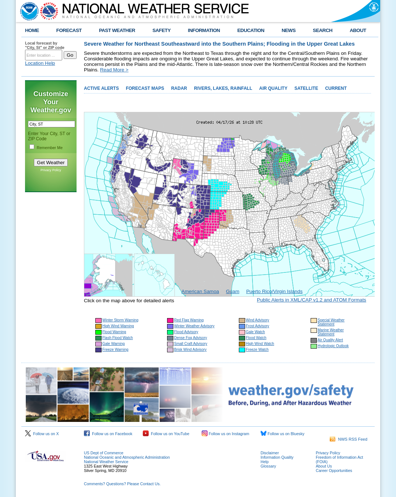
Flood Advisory (186, 332)
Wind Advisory (257, 320)
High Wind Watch (260, 344)
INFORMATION (204, 30)
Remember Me (50, 147)
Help (265, 461)
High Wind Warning (118, 326)
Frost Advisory (257, 326)
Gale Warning (113, 344)
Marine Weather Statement (331, 332)
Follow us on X (42, 433)
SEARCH (322, 30)
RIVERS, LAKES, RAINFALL (223, 88)
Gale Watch (255, 332)
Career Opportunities (334, 470)
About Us (324, 466)
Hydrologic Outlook (333, 346)
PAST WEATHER (117, 30)
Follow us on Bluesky (282, 433)
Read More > (114, 70)
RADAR (179, 88)
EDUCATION (250, 30)
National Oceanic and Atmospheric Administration (127, 457)
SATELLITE (306, 88)
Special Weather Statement (331, 322)
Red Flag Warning (189, 320)
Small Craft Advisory (190, 344)
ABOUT (358, 30)
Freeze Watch (257, 350)
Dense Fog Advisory (190, 338)
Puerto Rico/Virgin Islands (274, 291)
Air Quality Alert (330, 340)
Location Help (40, 63)
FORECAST (69, 30)
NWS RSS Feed (348, 439)
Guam (232, 291)
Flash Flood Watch (117, 338)
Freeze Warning (115, 350)
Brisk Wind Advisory (190, 350)
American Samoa (200, 291)
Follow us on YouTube (166, 433)
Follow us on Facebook (108, 433)
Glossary (268, 466)
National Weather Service (106, 461)
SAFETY (161, 30)
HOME (32, 30)
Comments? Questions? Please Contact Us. (122, 484)
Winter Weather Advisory (194, 326)
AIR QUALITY (273, 88)
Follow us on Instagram (225, 433)
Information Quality (277, 457)
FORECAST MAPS (145, 88)
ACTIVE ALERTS (101, 88)
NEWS (289, 30)
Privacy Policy (50, 170)
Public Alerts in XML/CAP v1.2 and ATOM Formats (311, 300)
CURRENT (336, 88)
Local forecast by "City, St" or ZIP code (44, 45)
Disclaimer (270, 453)
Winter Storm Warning (120, 320)
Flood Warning (114, 332)
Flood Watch (256, 338)
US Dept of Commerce (103, 453)
